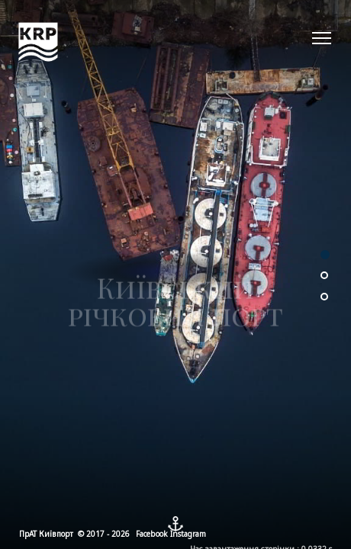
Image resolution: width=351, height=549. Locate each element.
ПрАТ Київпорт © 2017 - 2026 (74, 533)
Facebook (152, 533)
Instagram (188, 533)
